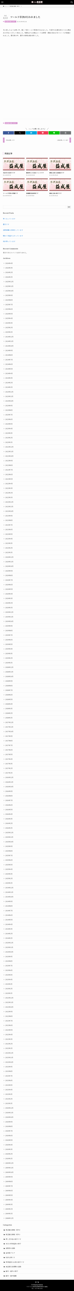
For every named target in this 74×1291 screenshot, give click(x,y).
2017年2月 (9, 768)
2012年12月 (9, 998)
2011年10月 (9, 1062)
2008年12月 (9, 1218)
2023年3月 (9, 433)
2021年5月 (9, 534)
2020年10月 (9, 566)
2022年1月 (9, 497)
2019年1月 (9, 663)
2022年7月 (9, 470)
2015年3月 (9, 874)
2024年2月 (9, 383)
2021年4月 (9, 539)
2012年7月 (9, 1021)
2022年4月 (9, 483)
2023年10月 (9, 401)
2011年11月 (9, 1057)
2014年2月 (9, 933)
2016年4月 (9, 814)
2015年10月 (9, 842)
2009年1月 (9, 1213)
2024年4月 (9, 373)
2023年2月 (9, 438)
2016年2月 (9, 823)
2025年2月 (9, 327)
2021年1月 (9, 552)
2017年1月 (9, 773)
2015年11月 (9, 837)
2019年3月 (9, 653)
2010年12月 (9, 1108)
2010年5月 (9, 1140)
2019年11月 (9, 617)
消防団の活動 (10, 1248)
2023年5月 (9, 424)
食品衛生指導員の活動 (13, 1267)
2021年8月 (9, 520)
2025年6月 (9, 309)
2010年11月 (9, 1112)
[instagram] (36, 1282)
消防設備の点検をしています (13, 230)
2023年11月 (9, 396)
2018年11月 (9, 672)
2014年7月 (9, 910)
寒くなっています (9, 219)
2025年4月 (9, 318)
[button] (8, 132)
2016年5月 (9, 809)
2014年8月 (9, 906)
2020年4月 (9, 594)
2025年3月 (9, 323)
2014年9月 (9, 901)
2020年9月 (9, 571)
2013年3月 (8, 984)
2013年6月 (9, 970)
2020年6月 (9, 584)
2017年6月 (9, 750)
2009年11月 (9, 1168)
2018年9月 (9, 681)
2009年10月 (9, 1172)
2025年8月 (9, 300)
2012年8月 (9, 1016)
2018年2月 (9, 713)
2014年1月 (9, 938)
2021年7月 (9, 525)
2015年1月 (9, 883)
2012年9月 (9, 1011)
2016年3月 (9, 819)
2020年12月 (9, 557)
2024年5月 (9, 369)
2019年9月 (9, 626)
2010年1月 (9, 1158)
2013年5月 (9, 975)
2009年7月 (9, 1186)
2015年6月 (9, 860)
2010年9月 (9, 1122)
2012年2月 (9, 1044)
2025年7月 (9, 304)
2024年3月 (9, 378)
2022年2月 (9, 493)
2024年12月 (9, 337)
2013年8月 (9, 961)
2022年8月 (9, 465)
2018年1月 (9, 718)
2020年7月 (9, 580)
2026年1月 (9, 277)
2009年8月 (9, 1181)
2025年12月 (9, 281)
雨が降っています (9, 241)
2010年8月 (9, 1126)
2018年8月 (9, 686)
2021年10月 (9, 511)
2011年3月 (8, 1094)
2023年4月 (9, 428)
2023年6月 (9, 419)
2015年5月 (9, 865)
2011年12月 (9, 1053)
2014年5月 (9, 920)
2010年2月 (9, 1154)
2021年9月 (9, 516)
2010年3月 (9, 1149)
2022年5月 (9, 479)
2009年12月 (9, 1163)
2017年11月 (9, 727)
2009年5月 (9, 1195)
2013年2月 (9, 988)
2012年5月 (9, 1030)
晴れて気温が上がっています (13, 236)
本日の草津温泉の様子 (13, 1244)
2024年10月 (9, 346)
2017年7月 (9, 745)
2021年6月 (9, 529)
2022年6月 (9, 474)
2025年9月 (9, 295)
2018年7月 (9, 690)
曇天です (6, 224)
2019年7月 (9, 635)
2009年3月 (9, 1204)
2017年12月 (9, 722)
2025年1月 (9, 332)
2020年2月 (9, 603)
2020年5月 (9, 589)
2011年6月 (9, 1080)
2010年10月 (9, 1117)
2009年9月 (9, 1177)
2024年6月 (9, 364)
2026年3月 (9, 268)
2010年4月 (9, 1145)
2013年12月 (9, 943)
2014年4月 (9, 924)
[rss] (38, 1282)
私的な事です (10, 1257)
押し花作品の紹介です (13, 1239)
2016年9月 (9, 791)
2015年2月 (9, 878)
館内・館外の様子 (12, 1271)
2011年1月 (8, 1103)
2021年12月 (9, 502)
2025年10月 (9, 291)
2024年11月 (9, 341)
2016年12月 (9, 777)
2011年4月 (9, 1090)
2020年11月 (9, 562)
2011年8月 (9, 1071)
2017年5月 (9, 754)
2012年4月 (9, 1034)
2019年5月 (9, 644)
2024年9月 (9, 350)
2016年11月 (9, 782)
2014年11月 (9, 892)
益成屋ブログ (10, 1253)
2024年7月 (9, 360)
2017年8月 (9, 741)
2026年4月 (9, 263)
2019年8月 (9, 630)
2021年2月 (9, 548)
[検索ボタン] (71, 2)
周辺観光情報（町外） (13, 1234)
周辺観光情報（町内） (10, 21)
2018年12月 (9, 667)
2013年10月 (9, 952)
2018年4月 (9, 704)
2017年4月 (9, 759)
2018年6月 (9, 695)
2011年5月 (9, 1085)
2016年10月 (9, 786)
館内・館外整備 (11, 1276)
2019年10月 (9, 621)
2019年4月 (9, 649)
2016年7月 (9, 800)
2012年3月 (9, 1039)
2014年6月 (9, 915)
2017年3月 (9, 764)
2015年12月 (9, 832)
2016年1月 (9, 828)
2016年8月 (9, 796)
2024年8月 (9, 355)
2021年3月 (9, 543)
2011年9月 (9, 1067)
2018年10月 (9, 676)
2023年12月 (9, 392)
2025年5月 (9, 314)
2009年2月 (9, 1209)
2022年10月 (9, 456)
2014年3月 (9, 929)
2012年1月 (9, 1048)
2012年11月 (9, 1002)
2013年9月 (9, 956)
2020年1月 (9, 607)
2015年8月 (9, 851)
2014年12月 (9, 888)
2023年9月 (9, 405)
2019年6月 (9, 640)
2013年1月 (8, 993)
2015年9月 (9, 846)
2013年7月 (9, 966)
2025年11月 (9, 286)
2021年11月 (9, 506)
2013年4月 (9, 979)
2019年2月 (9, 658)
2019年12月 (9, 612)
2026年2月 (9, 272)
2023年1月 (9, 442)
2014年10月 (9, 897)
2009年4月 (9, 1200)
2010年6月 (9, 1135)
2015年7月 (9, 855)
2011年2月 (9, 1099)
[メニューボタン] (2, 2)
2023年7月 (9, 415)
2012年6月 (9, 1025)
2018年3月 (9, 708)
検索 (69, 207)
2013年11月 (9, 947)
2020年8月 (9, 575)
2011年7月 (9, 1076)
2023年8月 (9, 410)
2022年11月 (9, 451)
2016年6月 (9, 805)
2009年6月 (9, 1190)
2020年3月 (9, 598)
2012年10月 (9, 1007)
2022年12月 (9, 447)
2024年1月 (9, 387)
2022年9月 (9, 460)
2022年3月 (9, 488)
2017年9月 (9, 736)
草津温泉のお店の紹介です (15, 1262)
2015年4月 (9, 869)
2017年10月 (9, 731)
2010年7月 (9, 1131)
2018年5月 (9, 699)
